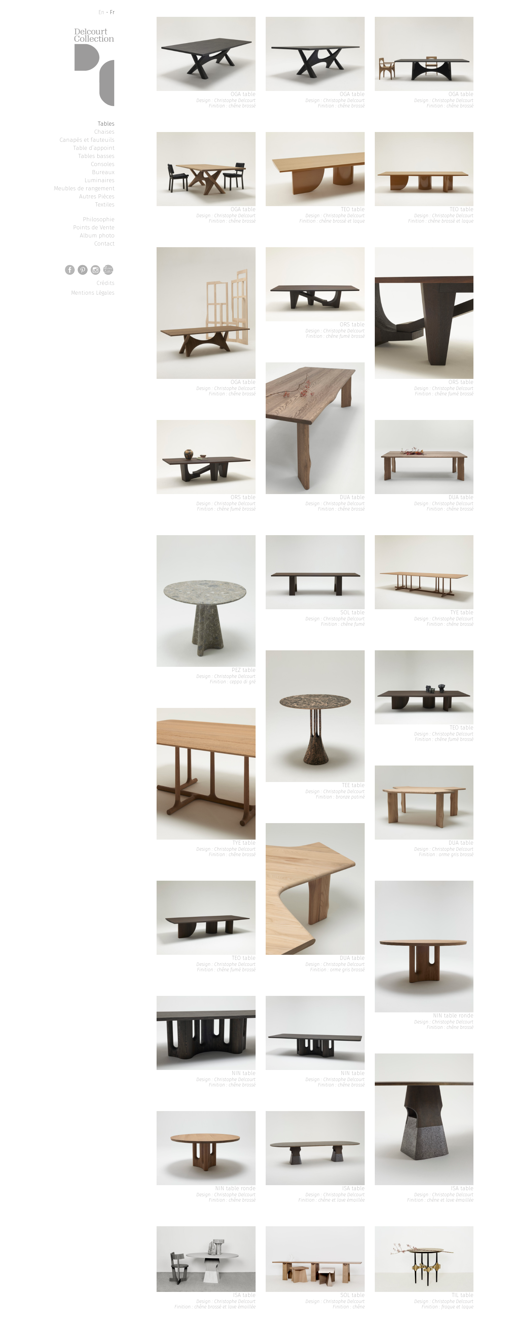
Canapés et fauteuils (87, 140)
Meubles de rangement (84, 188)
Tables (106, 124)
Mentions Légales (92, 293)
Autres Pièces (96, 196)
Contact (104, 243)
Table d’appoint (93, 148)
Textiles (104, 204)
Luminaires (99, 180)
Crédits (105, 283)
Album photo (97, 235)
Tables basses (96, 156)
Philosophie (98, 219)
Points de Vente (93, 227)
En (101, 12)
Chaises (104, 132)
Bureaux (103, 172)
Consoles (102, 164)
